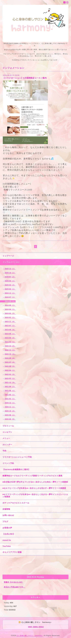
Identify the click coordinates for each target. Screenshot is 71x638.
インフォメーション (11, 262)
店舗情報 (6, 509)
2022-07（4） (10, 362)
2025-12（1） (10, 269)
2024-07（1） (10, 297)
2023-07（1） (10, 326)
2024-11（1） (10, 293)
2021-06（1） (10, 391)
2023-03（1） (10, 342)
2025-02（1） (10, 289)
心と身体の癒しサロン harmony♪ (30, 635)
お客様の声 (7, 528)
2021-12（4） (10, 382)
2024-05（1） (10, 305)
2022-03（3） (10, 374)
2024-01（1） (10, 317)
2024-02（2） (10, 313)
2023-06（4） (10, 330)
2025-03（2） (10, 285)
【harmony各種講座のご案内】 (16, 469)
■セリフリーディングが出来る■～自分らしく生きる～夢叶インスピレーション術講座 (35, 495)
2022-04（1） (10, 370)
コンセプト (7, 432)
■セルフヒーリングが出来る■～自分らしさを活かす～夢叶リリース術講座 (34, 488)
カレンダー (7, 445)
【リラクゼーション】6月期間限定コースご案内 (25, 78)
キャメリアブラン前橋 (12, 552)
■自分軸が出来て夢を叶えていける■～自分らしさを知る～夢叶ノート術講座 (35, 482)
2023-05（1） (10, 334)
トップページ (8, 256)
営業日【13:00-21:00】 (13, 582)
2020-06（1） (10, 415)
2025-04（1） (10, 281)
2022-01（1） (10, 378)
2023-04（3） (10, 338)
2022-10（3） (10, 354)
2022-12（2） (10, 346)
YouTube (7, 546)
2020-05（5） (10, 419)
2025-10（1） (10, 273)
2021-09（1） (10, 387)
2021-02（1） (10, 395)
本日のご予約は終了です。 (14, 587)
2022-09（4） (10, 358)
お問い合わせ (8, 515)
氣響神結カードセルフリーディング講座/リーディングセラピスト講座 (32, 476)
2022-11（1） (10, 350)
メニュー (6, 438)
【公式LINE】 (9, 534)
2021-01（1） (10, 399)
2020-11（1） (10, 407)
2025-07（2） (10, 277)
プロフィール (8, 426)
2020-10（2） (10, 411)
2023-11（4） (10, 321)
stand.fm (7, 540)
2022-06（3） (10, 366)
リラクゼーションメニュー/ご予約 (17, 457)
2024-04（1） (10, 309)
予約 (4, 451)
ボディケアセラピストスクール (16, 503)
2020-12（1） (10, 403)
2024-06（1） (10, 301)
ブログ (5, 522)
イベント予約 (8, 463)
